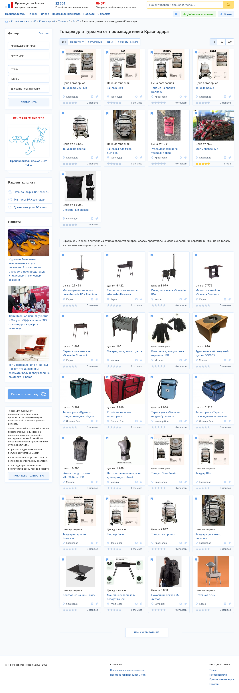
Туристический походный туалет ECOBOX (212, 353)
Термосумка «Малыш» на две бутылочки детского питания (165, 415)
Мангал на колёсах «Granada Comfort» (208, 292)
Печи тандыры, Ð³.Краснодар (31, 190)
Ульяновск (70, 604)
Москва (113, 360)
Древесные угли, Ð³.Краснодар (31, 206)
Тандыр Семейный (75, 88)
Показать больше (146, 632)
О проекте (104, 14)
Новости (89, 14)
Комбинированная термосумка (119, 414)
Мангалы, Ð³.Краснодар (29, 198)
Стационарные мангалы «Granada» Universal (122, 292)
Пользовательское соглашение (127, 670)
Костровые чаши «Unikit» (79, 595)
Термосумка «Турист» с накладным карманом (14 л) (211, 415)
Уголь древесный (207, 148)
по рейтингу (77, 41)
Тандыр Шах (115, 88)
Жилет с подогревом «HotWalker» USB (76, 475)
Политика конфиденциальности (128, 674)
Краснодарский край (36, 21)
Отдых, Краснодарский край (70, 21)
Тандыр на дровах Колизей (163, 90)
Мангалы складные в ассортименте (121, 597)
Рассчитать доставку (28, 389)
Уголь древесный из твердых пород (164, 151)
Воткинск (158, 604)
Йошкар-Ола (71, 421)
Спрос (45, 14)
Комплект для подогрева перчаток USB (167, 353)
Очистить (44, 33)
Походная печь (205, 595)
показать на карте (128, 41)
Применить (29, 102)
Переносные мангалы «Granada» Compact (77, 353)
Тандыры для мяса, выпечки (119, 151)
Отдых (55, 21)
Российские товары (21, 21)
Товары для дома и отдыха (124, 351)
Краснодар (45, 21)
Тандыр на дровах (74, 148)
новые (110, 41)
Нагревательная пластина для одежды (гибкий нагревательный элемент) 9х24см (124, 476)
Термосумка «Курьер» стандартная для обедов (78, 414)
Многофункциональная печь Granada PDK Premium (80, 292)
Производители (15, 14)
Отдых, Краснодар (75, 21)
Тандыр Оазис (205, 88)
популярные (95, 41)
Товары (33, 14)
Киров (67, 299)
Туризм (62, 21)
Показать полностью (28, 470)
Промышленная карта (66, 14)
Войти (226, 14)
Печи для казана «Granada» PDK (168, 292)
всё (64, 41)
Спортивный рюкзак (76, 209)
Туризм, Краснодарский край (79, 21)
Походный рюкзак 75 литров (165, 597)
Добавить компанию (200, 14)
